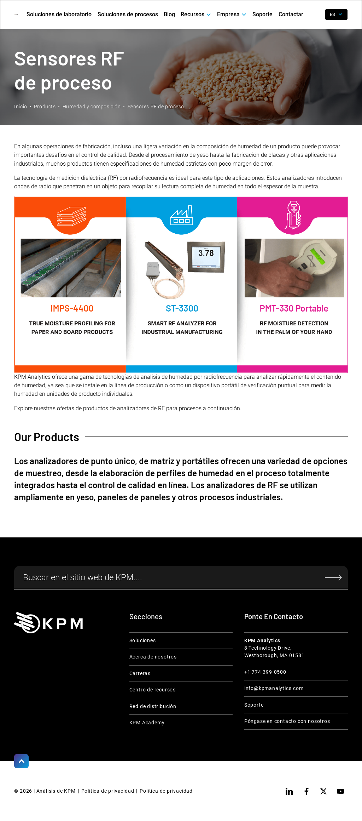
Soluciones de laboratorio (59, 14)
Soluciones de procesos (128, 14)
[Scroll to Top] (21, 761)
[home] (16, 14)
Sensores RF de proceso (156, 106)
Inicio (20, 106)
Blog (169, 14)
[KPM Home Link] (48, 622)
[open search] (316, 14)
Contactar (291, 14)
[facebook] (306, 791)
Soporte (262, 14)
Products (45, 106)
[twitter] (323, 791)
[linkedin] (289, 791)
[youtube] (340, 791)
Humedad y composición (92, 106)
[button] (196, 14)
